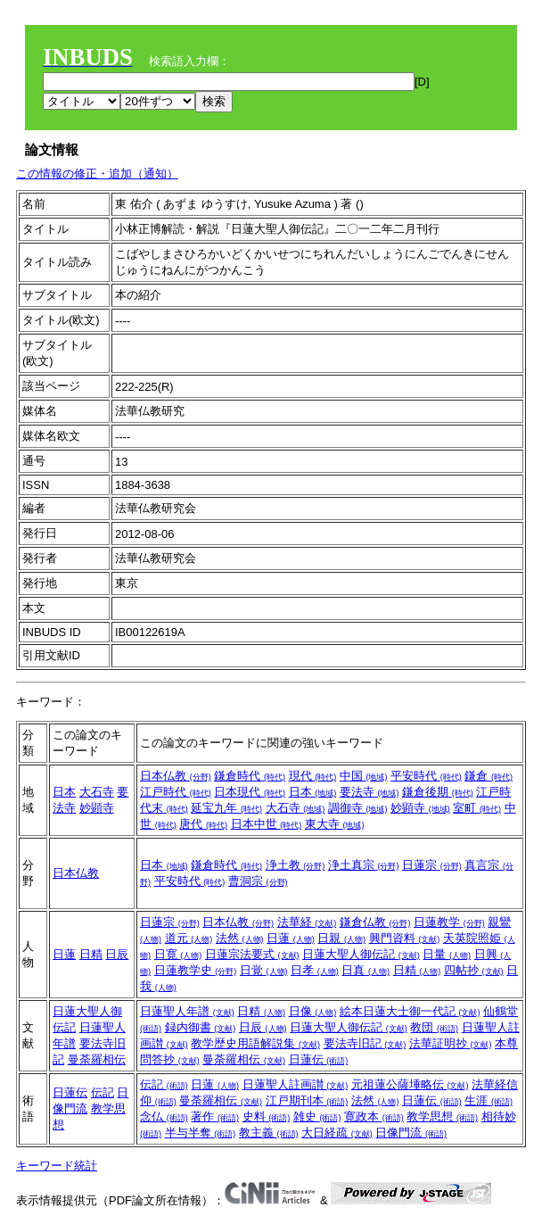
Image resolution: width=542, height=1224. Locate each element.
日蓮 (64, 954)
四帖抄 (474, 970)
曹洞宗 (258, 881)
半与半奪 (200, 1132)
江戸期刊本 (307, 1100)
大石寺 (96, 791)
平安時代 (426, 775)
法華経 (307, 922)
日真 (365, 970)
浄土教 (295, 865)
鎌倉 (488, 775)
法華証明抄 (450, 1043)
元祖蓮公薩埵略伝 (410, 1084)
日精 (91, 954)
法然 (240, 938)
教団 (434, 1027)
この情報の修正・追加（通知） (97, 173)
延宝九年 (226, 808)
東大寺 (335, 824)
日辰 (116, 954)
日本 (64, 791)
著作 (215, 1116)
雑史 (317, 1116)
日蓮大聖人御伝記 (361, 954)
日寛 (178, 954)
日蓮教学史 (195, 970)
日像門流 (411, 1132)
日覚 (264, 970)
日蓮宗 (432, 865)
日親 (341, 938)
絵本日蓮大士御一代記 (410, 1011)
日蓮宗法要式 (252, 954)
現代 (313, 775)
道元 (189, 938)
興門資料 (404, 938)
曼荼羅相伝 (97, 1059)
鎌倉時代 (249, 775)
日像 (313, 1011)
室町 (477, 808)
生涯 (488, 1100)
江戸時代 (175, 791)
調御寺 (358, 808)
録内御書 (200, 1027)
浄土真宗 (363, 865)
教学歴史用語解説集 (255, 1043)
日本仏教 (175, 775)
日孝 (315, 970)
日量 (447, 954)
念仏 (164, 1116)
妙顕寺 (96, 808)
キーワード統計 (56, 1165)
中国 (364, 775)
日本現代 (249, 791)
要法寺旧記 (365, 1043)
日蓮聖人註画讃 (295, 1084)
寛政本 (374, 1116)
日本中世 (266, 824)
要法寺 (369, 791)
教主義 (269, 1132)
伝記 (102, 1092)
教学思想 (442, 1116)
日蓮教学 (449, 922)
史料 (266, 1116)
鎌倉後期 (437, 791)
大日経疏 (337, 1132)
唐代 (203, 824)
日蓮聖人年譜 (187, 1011)
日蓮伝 (319, 1059)
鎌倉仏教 (375, 922)
